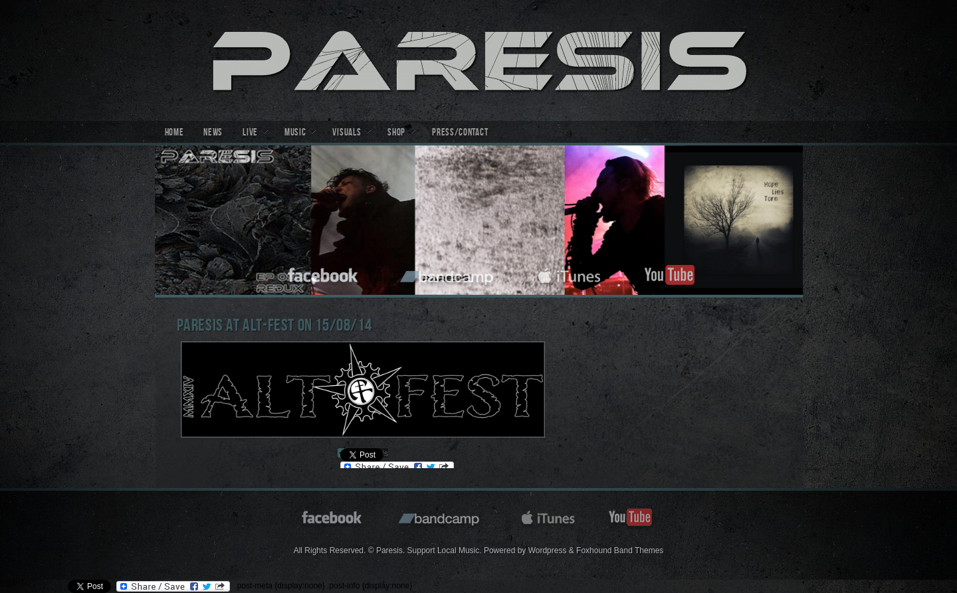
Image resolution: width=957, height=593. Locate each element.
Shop (396, 133)
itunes (569, 273)
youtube (669, 273)
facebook (323, 273)
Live (250, 133)
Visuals (346, 133)
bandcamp (448, 273)
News (213, 133)
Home (174, 133)
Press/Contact (460, 133)
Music (295, 133)
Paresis (479, 60)
